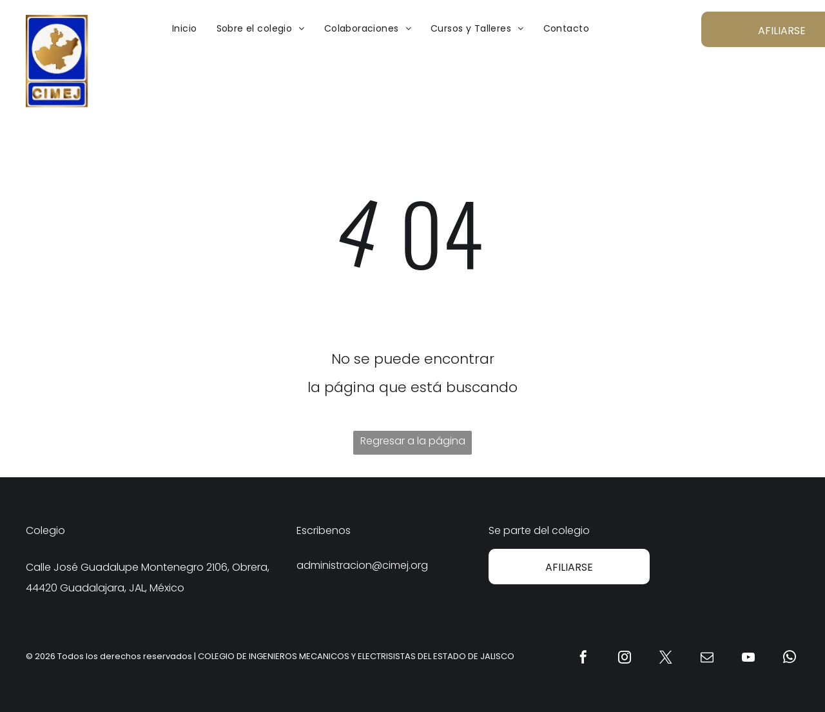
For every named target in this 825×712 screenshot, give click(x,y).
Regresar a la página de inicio (412, 444)
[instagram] (624, 659)
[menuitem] (184, 28)
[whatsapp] (789, 659)
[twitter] (665, 659)
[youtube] (748, 659)
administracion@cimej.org (362, 565)
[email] (707, 659)
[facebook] (583, 659)
